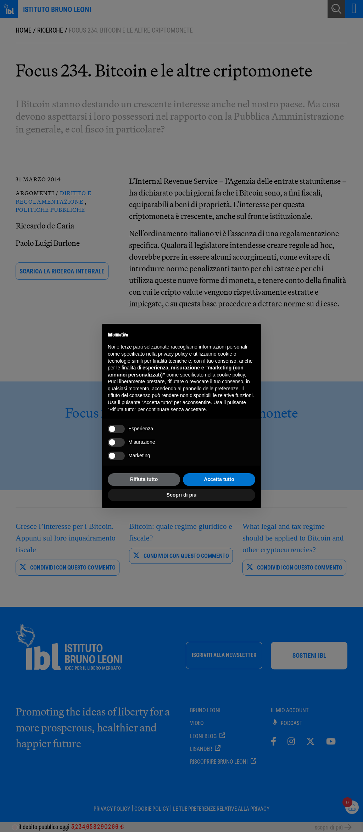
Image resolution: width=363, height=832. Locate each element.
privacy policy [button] (173, 354)
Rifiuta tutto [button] (144, 479)
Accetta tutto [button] (219, 479)
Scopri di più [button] (182, 495)
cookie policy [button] (231, 375)
